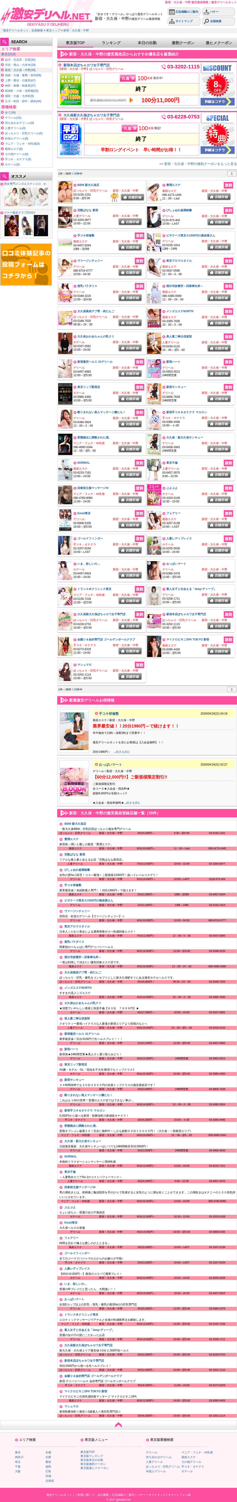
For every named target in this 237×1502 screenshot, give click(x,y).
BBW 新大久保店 (88, 185)
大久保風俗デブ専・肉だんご (95, 311)
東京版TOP (75, 43)
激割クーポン (183, 43)
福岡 (48, 1466)
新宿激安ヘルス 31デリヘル (95, 361)
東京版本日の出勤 (91, 1460)
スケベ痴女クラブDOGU (19, 212)
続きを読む (123, 751)
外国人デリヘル (15, 138)
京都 (48, 1452)
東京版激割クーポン (93, 1464)
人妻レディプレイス (179, 538)
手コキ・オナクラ (16, 159)
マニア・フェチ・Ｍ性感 (20, 143)
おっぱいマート (176, 563)
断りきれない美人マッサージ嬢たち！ (101, 412)
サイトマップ (181, 21)
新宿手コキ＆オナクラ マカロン (186, 412)
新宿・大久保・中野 (76, 30)
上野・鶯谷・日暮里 (18, 80)
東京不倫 (172, 462)
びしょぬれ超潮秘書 (179, 210)
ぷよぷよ (172, 488)
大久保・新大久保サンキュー (184, 437)
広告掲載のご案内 (183, 12)
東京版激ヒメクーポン (94, 1468)
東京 (4, 54)
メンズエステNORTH (179, 311)
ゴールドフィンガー (90, 538)
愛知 (48, 1462)
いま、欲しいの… (88, 563)
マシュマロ (84, 664)
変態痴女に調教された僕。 (94, 437)
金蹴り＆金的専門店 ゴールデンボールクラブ (106, 639)
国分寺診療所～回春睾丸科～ (184, 286)
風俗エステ (12, 149)
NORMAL (83, 462)
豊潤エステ (173, 185)
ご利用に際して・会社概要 (92, 1495)
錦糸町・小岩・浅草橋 (19, 91)
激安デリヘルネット (59, 1495)
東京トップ (53, 30)
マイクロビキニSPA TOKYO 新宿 (187, 639)
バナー (211, 12)
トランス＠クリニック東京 (94, 589)
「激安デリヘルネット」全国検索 (21, 30)
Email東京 (84, 513)
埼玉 (18, 1462)
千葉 (18, 1466)
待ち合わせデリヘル (18, 123)
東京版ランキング (91, 1456)
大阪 (18, 1471)
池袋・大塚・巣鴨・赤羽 (20, 75)
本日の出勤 (147, 43)
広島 (48, 1471)
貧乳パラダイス (87, 286)
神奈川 (19, 1457)
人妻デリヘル (13, 128)
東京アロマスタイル (179, 260)
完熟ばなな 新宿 (87, 210)
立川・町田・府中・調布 (20, 101)
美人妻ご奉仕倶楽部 (179, 336)
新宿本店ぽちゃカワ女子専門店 (86, 65)
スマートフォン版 (179, 1495)
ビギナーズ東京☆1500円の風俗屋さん (190, 235)
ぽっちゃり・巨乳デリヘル (22, 133)
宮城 (48, 1476)
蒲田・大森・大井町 (18, 96)
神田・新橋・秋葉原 (18, 85)
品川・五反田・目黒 (18, 59)
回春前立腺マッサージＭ (93, 488)
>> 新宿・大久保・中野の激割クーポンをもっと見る (198, 164)
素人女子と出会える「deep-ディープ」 (191, 589)
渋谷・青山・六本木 (18, 65)
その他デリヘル (15, 154)
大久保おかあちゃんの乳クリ (95, 336)
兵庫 (48, 1457)
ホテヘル (10, 164)
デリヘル (10, 117)
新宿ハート (173, 361)
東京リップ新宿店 (88, 387)
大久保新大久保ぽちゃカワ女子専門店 (91, 115)
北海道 (49, 1480)
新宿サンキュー (176, 387)
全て (8, 112)
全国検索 (212, 21)
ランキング (111, 43)
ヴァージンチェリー (90, 260)
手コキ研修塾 (85, 235)
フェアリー (173, 513)
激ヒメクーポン (219, 43)
